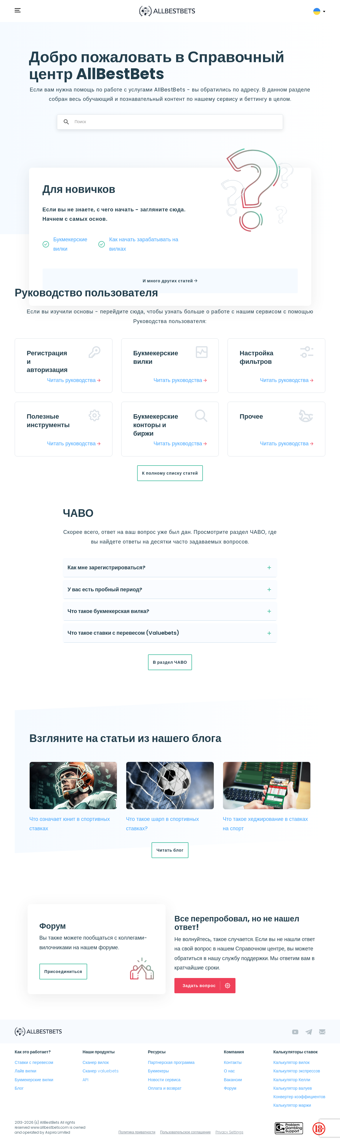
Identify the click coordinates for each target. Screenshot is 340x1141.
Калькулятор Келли (291, 1080)
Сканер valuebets (101, 1071)
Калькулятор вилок (291, 1062)
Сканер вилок (96, 1062)
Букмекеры (158, 1071)
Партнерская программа (171, 1062)
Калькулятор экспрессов (296, 1071)
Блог (19, 1088)
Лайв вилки (25, 1071)
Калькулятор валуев (292, 1088)
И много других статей (170, 281)
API (85, 1080)
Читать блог (170, 850)
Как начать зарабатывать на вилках (143, 244)
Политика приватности (136, 1132)
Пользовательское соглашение (185, 1132)
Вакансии (233, 1080)
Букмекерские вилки (70, 244)
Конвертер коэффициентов (299, 1097)
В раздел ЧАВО (170, 662)
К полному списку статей (170, 473)
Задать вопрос (209, 985)
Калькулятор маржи (292, 1105)
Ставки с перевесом (34, 1062)
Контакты (232, 1062)
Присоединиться (63, 971)
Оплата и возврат (164, 1088)
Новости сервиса (164, 1080)
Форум (230, 1088)
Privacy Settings (229, 1132)
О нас (229, 1071)
